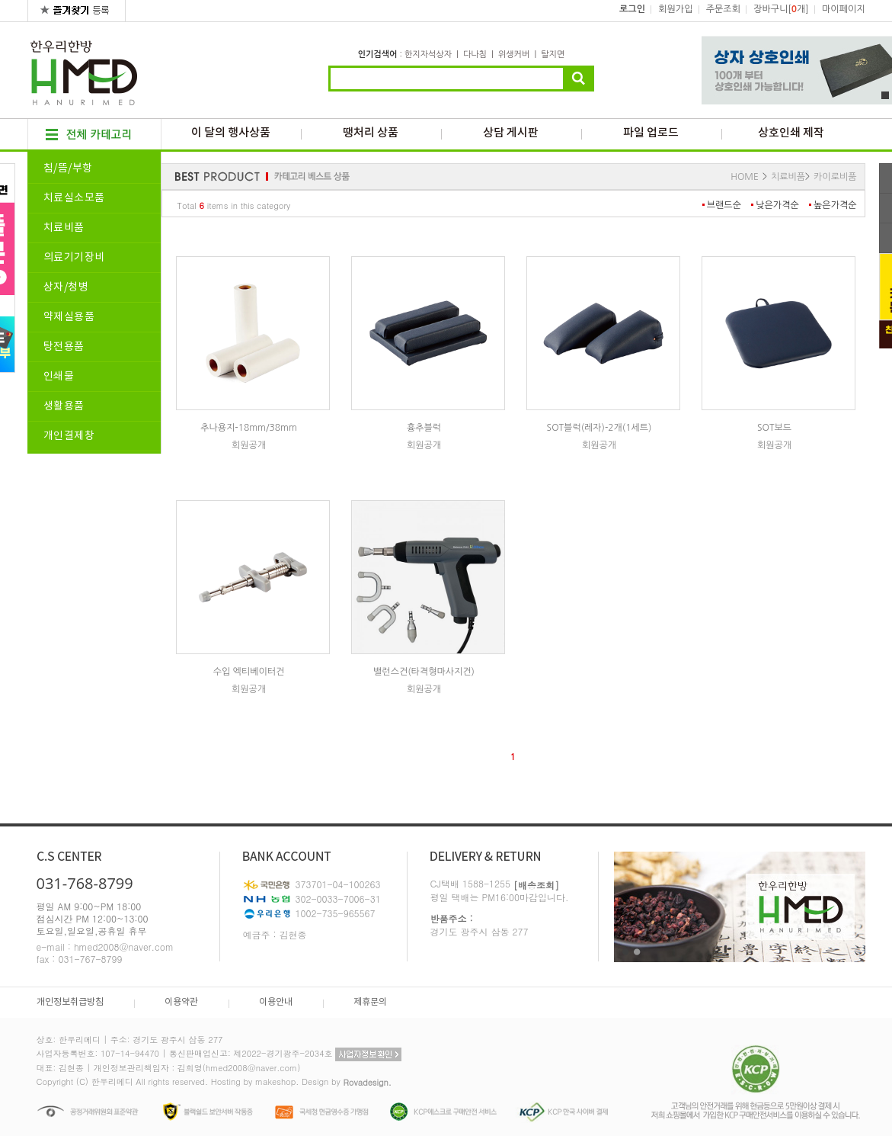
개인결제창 (69, 436)
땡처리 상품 (370, 133)
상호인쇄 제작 (791, 133)
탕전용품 (64, 347)
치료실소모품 (74, 198)
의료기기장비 (74, 258)
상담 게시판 (511, 133)
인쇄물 (59, 377)
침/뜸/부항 (68, 168)
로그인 (632, 9)
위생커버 (513, 54)
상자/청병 (66, 287)
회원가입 (675, 9)
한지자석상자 (428, 54)
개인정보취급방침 (70, 1002)
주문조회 (723, 9)
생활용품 (64, 406)
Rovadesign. (367, 1082)
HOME (745, 176)
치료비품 (64, 228)
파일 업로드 (651, 133)
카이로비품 (835, 176)
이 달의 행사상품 (230, 133)
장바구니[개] (780, 9)
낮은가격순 (777, 205)
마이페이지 (843, 9)
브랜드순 (724, 205)
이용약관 (181, 1002)
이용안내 (276, 1002)
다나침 (475, 54)
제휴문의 (370, 1002)
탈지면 (552, 54)
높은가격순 (835, 205)
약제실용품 (69, 317)
